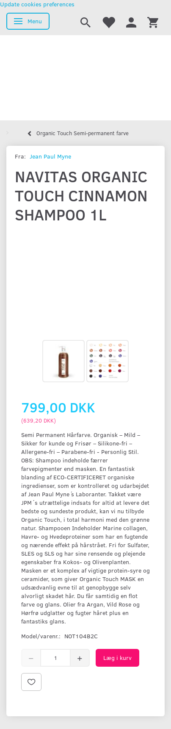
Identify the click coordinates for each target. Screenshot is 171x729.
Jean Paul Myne (50, 156)
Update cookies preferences (37, 4)
